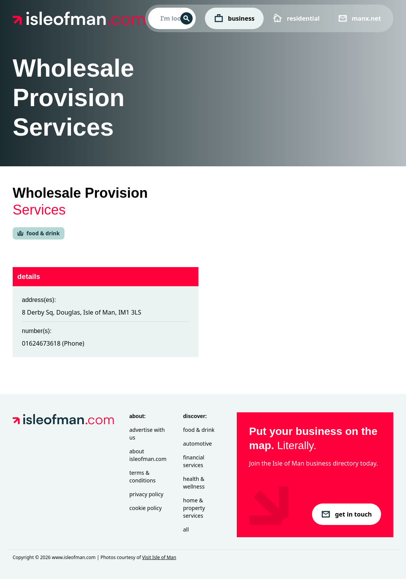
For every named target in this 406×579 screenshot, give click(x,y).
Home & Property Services (194, 508)
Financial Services (193, 461)
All (186, 529)
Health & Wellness (194, 482)
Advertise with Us (147, 433)
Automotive (197, 443)
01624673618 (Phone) (53, 343)
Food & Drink (199, 429)
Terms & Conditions (142, 476)
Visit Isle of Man (159, 557)
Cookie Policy (145, 508)
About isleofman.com (148, 455)
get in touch (346, 514)
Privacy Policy (146, 494)
